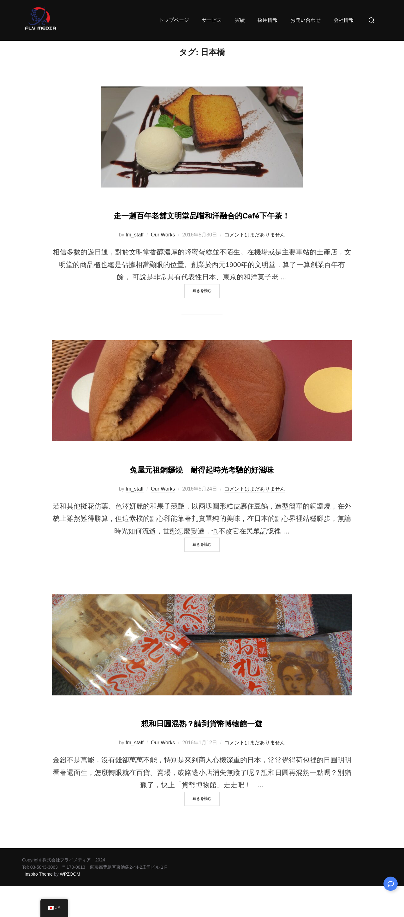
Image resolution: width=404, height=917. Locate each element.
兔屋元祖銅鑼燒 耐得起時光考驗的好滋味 (202, 499)
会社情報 (343, 20)
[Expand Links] (390, 884)
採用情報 (266, 20)
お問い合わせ (305, 20)
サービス (210, 20)
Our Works (163, 265)
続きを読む (206, 319)
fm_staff (135, 265)
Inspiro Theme (39, 905)
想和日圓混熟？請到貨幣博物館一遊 (202, 752)
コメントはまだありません (254, 265)
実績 (238, 20)
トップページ (172, 20)
